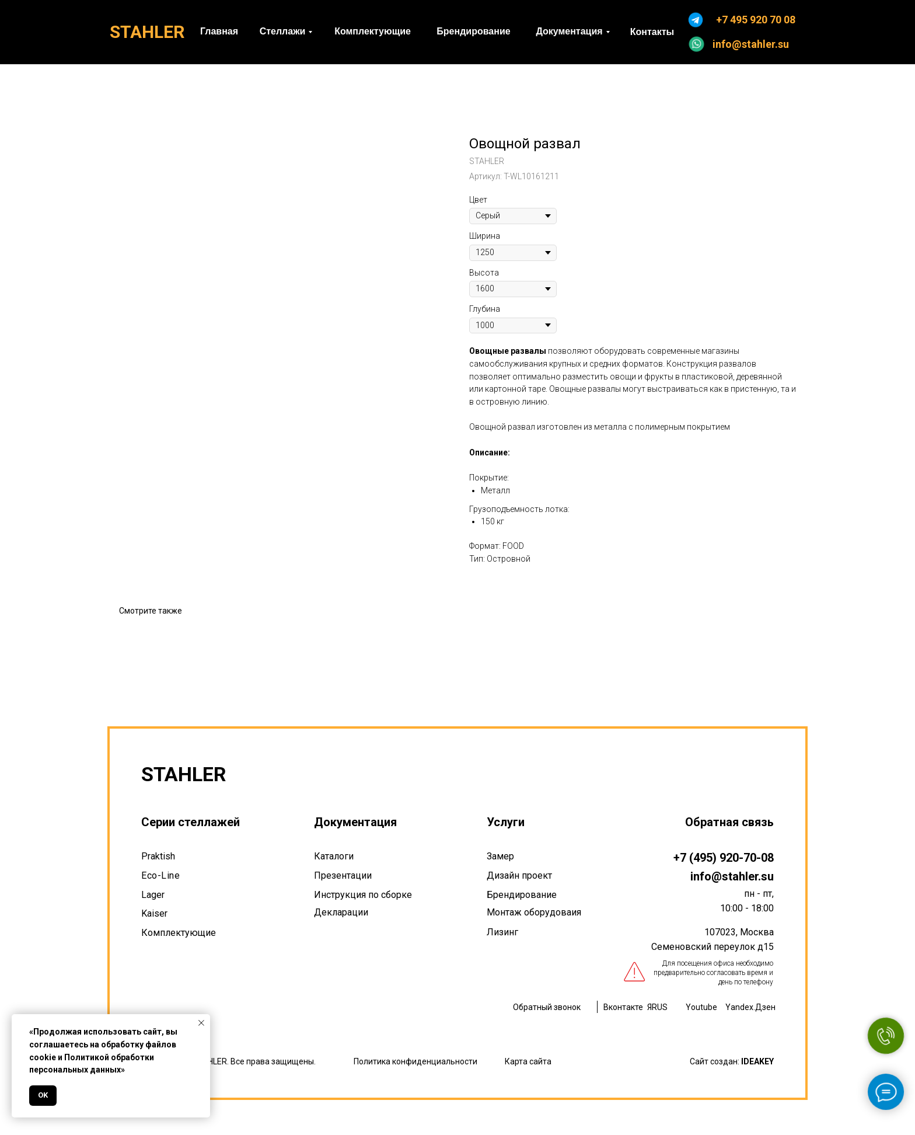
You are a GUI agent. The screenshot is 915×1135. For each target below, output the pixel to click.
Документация (355, 822)
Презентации (343, 875)
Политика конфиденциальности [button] (415, 1061)
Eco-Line (160, 875)
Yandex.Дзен (750, 1007)
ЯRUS (657, 1007)
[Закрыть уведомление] (201, 1023)
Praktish (158, 856)
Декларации (341, 912)
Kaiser (154, 913)
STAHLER (147, 32)
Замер (500, 856)
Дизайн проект (519, 875)
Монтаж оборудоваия (534, 912)
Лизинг (502, 932)
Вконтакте (623, 1007)
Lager (153, 894)
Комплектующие (178, 932)
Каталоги (334, 856)
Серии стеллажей (190, 822)
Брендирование (522, 894)
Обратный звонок (547, 1007)
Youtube (701, 1007)
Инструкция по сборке (363, 894)
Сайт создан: (732, 1061)
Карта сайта (528, 1061)
